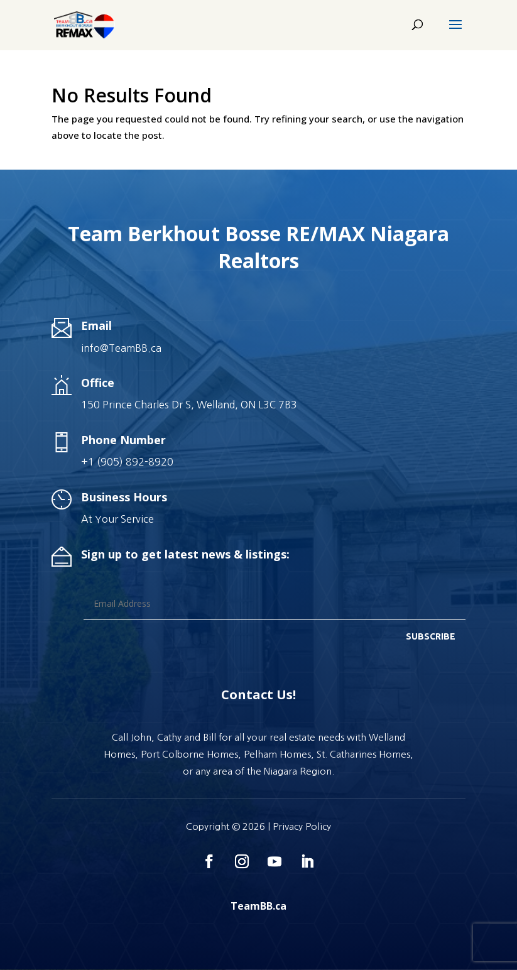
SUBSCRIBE (430, 636)
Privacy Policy (302, 826)
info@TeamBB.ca (121, 348)
